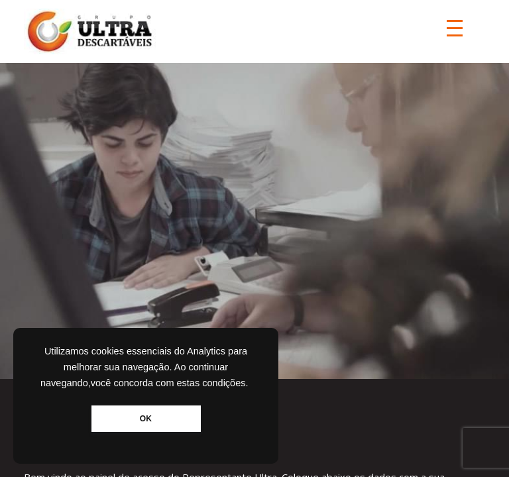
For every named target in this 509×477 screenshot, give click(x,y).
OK (146, 418)
